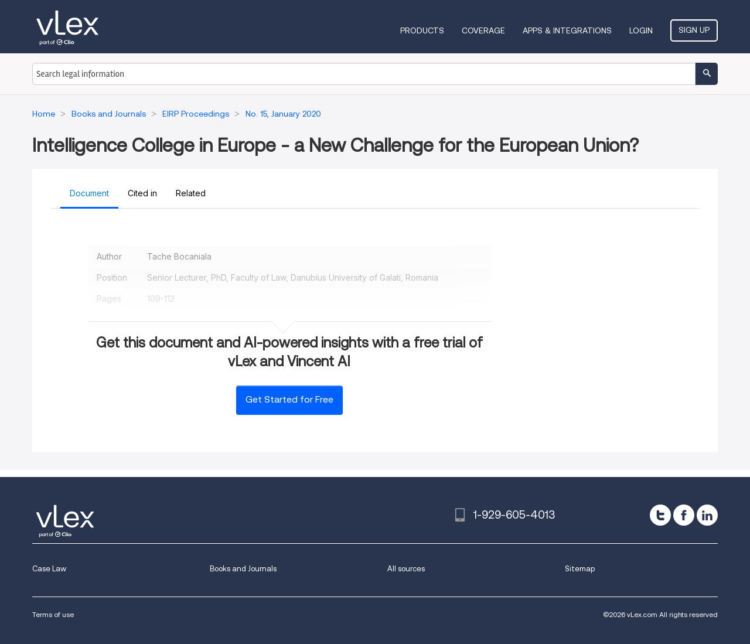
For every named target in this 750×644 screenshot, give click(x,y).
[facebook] (683, 515)
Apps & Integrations (567, 30)
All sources (406, 568)
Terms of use (53, 614)
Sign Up (694, 30)
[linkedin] (707, 515)
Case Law (49, 568)
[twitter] (660, 515)
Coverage (483, 30)
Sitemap (580, 568)
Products (422, 30)
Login (641, 30)
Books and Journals (243, 568)
